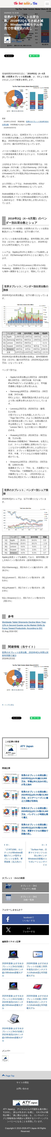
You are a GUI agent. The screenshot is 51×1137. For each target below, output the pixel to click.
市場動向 (8, 34)
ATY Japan (17, 41)
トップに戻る (8, 705)
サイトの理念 (22, 1082)
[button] (47, 3)
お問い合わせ (22, 1089)
